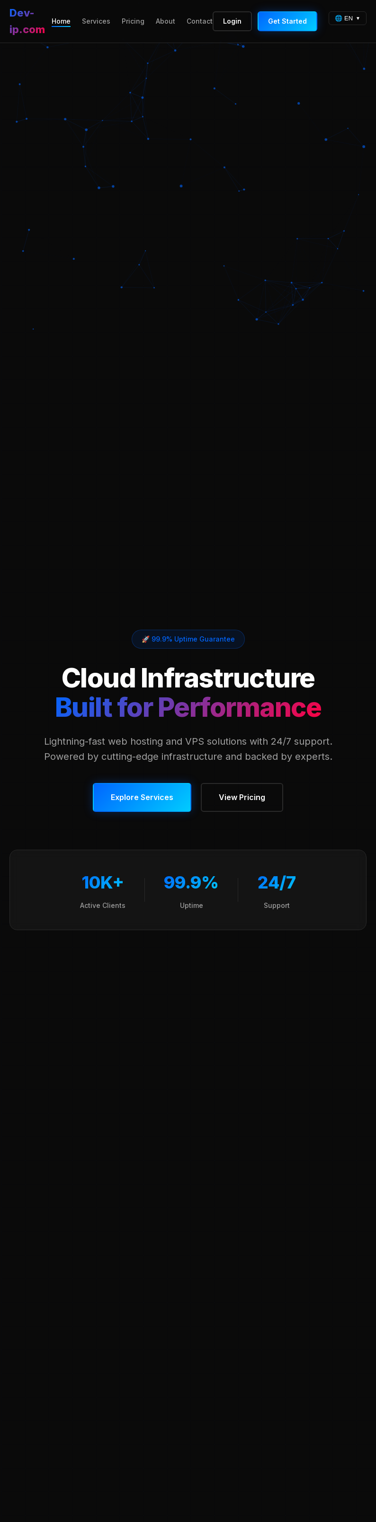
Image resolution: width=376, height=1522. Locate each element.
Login (232, 21)
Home (61, 21)
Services (96, 21)
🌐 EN (344, 18)
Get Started (287, 21)
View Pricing (242, 797)
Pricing (133, 21)
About (165, 21)
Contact (200, 21)
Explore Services (142, 797)
